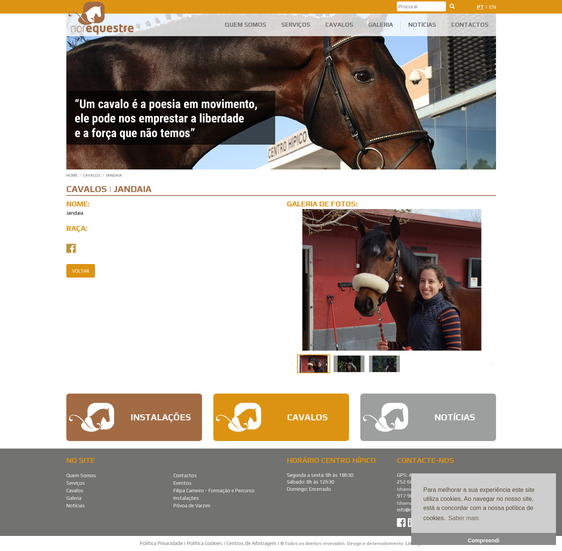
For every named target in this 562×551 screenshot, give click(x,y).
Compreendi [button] (483, 540)
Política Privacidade (161, 543)
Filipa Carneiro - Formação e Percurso (213, 490)
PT (480, 7)
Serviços (295, 24)
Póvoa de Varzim (191, 505)
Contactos (469, 24)
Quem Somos (245, 24)
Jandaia (114, 175)
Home (72, 175)
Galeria (380, 24)
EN (492, 7)
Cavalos (339, 24)
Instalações (186, 498)
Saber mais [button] (463, 518)
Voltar (80, 271)
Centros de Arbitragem (251, 543)
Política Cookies (204, 543)
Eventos (182, 483)
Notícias (422, 24)
